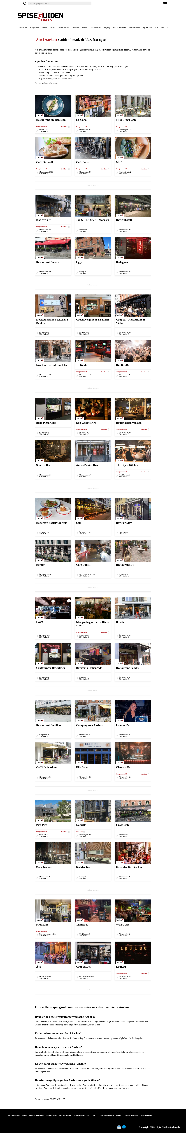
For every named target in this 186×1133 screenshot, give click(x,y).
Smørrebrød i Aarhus (79, 28)
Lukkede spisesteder (131, 1115)
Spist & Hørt (147, 28)
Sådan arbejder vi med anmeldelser (58, 1115)
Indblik (118, 1115)
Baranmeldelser (63, 28)
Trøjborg (107, 28)
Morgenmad (34, 28)
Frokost (52, 28)
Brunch (44, 28)
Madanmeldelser (134, 28)
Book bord (64, 126)
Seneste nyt (23, 28)
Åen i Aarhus (160, 28)
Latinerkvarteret (95, 28)
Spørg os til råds (146, 1115)
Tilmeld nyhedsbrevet (106, 1115)
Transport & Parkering (82, 1115)
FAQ (94, 1115)
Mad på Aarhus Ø (119, 28)
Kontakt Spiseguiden (36, 1115)
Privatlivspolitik (14, 1115)
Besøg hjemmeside (41, 126)
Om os (24, 1115)
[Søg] (25, 3)
